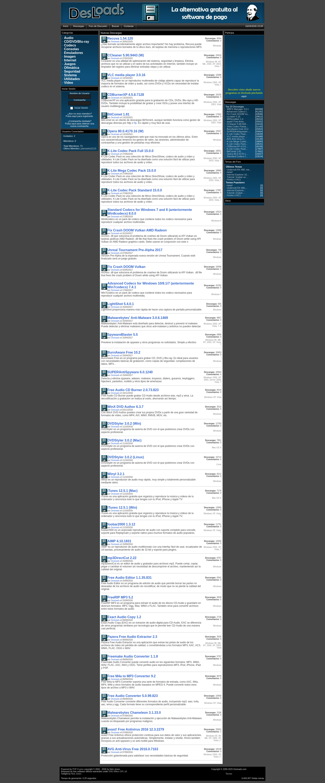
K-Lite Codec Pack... (237, 134)
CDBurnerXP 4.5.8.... (237, 146)
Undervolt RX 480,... (237, 188)
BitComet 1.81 (234, 151)
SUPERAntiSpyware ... (238, 131)
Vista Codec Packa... (237, 126)
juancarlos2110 (88, 148)
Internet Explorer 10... (238, 174)
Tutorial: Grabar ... (236, 193)
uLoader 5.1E (233, 116)
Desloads (115, 41)
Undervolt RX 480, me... (239, 169)
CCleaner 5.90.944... (237, 124)
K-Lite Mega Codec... (237, 141)
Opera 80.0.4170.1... (237, 154)
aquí (243, 96)
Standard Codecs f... (237, 156)
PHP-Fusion (78, 769)
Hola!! (230, 172)
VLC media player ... (237, 136)
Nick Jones (76, 774)
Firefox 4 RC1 (234, 179)
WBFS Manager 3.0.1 (238, 109)
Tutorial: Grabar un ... (237, 177)
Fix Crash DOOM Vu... (238, 114)
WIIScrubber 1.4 (235, 119)
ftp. (135, 123)
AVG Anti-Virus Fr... (236, 139)
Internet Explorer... (236, 190)
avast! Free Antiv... (236, 121)
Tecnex (229, 774)
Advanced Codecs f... (238, 111)
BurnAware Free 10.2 (237, 129)
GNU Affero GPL (116, 771)
